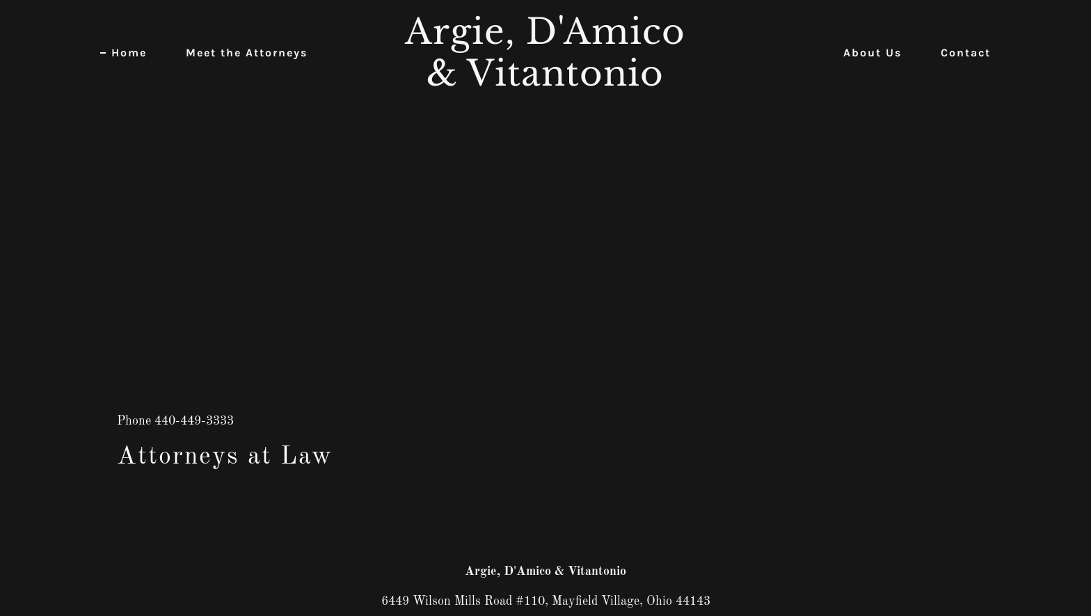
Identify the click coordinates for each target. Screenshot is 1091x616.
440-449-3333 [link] (194, 421)
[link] (545, 82)
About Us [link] (872, 52)
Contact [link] (966, 52)
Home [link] (129, 52)
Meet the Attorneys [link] (247, 52)
